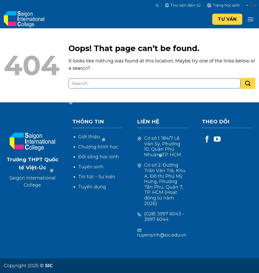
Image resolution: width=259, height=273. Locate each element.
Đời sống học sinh (98, 157)
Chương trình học (98, 147)
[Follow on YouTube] (217, 140)
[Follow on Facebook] (207, 140)
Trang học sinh (223, 5)
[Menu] (250, 19)
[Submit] (248, 83)
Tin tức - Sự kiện (96, 176)
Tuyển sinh (90, 167)
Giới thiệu (89, 137)
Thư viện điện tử (183, 5)
